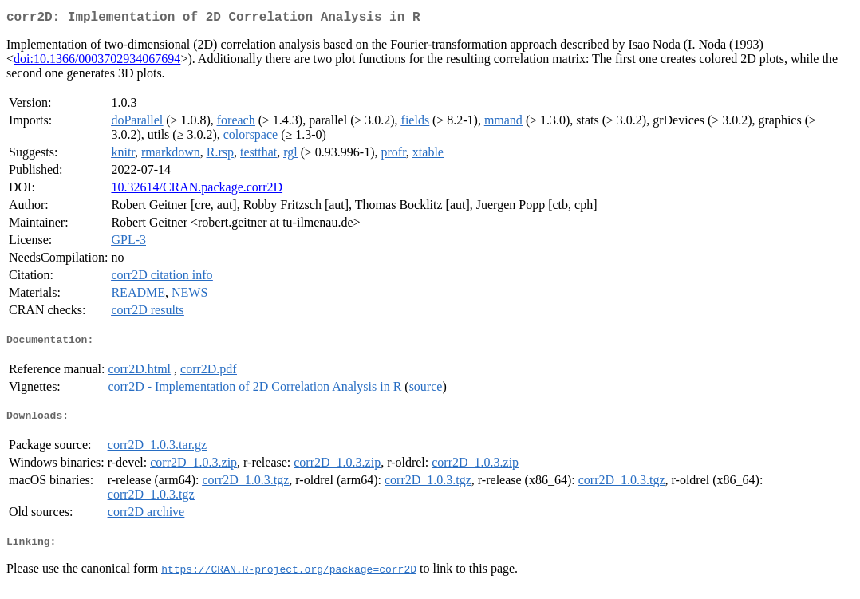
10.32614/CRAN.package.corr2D (196, 190)
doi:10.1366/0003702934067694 (97, 62)
